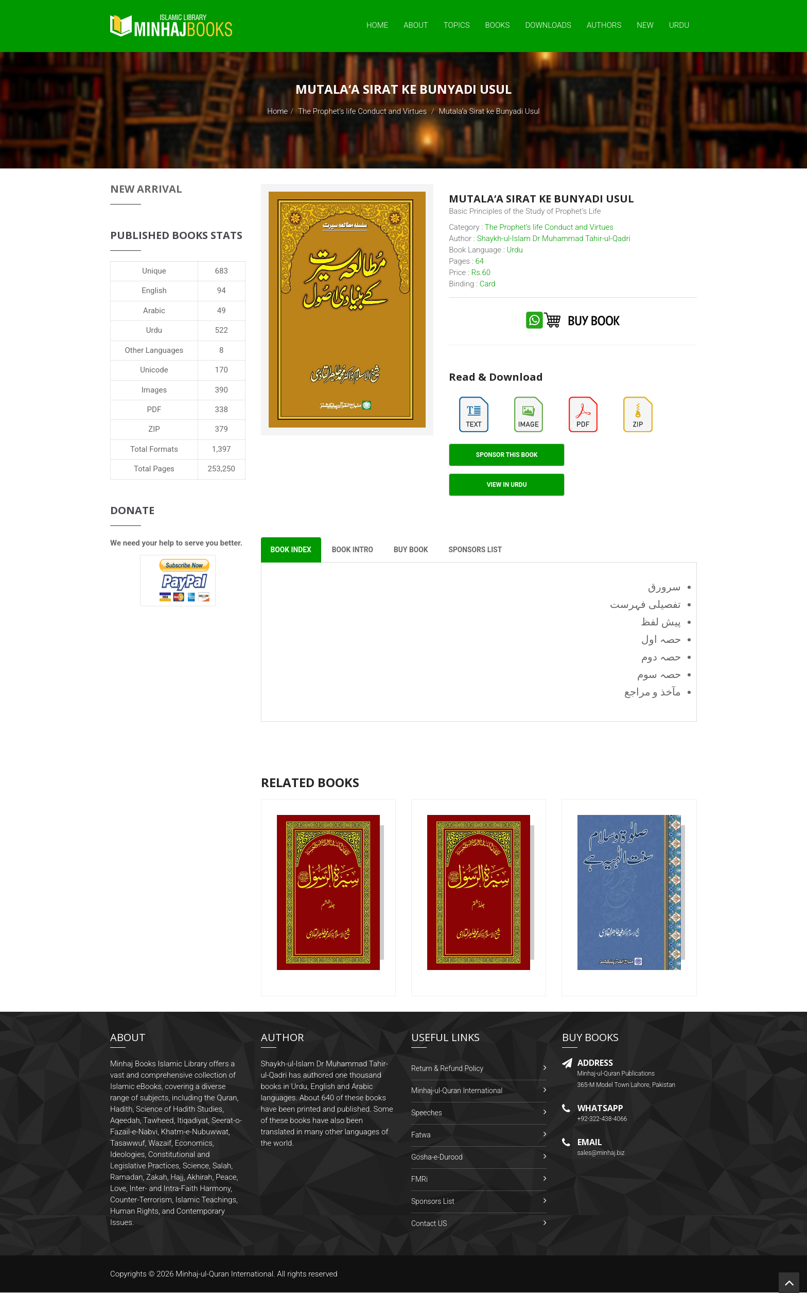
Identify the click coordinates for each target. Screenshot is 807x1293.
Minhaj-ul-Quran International (456, 1091)
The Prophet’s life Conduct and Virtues (362, 111)
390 (221, 390)
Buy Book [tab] (415, 550)
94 (221, 290)
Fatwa (421, 1135)
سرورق (664, 587)
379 (221, 429)
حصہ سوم (659, 675)
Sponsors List (432, 1202)
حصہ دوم (661, 657)
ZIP (154, 429)
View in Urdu (507, 484)
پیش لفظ (661, 622)
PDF (154, 409)
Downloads (548, 25)
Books (497, 25)
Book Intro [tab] (355, 550)
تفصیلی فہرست (645, 605)
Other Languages (154, 350)
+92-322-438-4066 (602, 1119)
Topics (457, 25)
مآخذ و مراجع (652, 692)
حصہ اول (661, 640)
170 (221, 370)
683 (221, 271)
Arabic (154, 310)
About (416, 25)
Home (377, 25)
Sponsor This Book (507, 454)
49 (221, 310)
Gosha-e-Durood (437, 1157)
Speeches (426, 1113)
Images (154, 390)
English (154, 290)
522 (221, 330)
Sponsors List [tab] (481, 550)
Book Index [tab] (291, 550)
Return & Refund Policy (447, 1069)
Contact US (429, 1224)
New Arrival (146, 189)
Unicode (154, 370)
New (645, 25)
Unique (154, 271)
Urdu (679, 25)
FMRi (419, 1180)
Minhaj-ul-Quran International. (225, 1274)
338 (221, 409)
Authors (604, 25)
